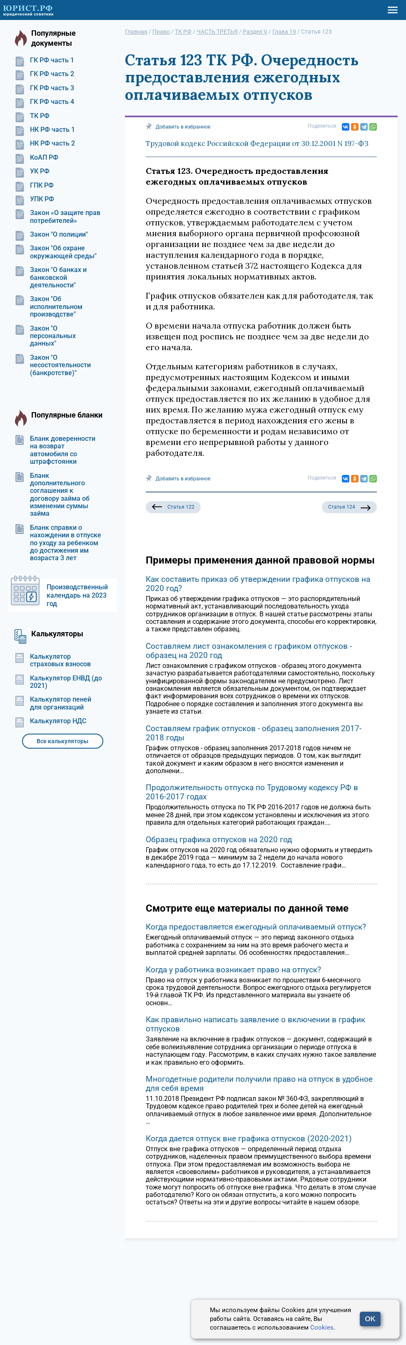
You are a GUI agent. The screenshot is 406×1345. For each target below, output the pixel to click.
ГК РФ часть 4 (44, 102)
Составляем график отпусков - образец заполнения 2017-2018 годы (253, 733)
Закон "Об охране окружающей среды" (56, 252)
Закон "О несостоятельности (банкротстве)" (53, 365)
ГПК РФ (34, 185)
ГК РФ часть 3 (44, 88)
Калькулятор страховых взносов (53, 660)
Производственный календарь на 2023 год (77, 595)
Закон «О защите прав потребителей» (57, 216)
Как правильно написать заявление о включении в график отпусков (255, 1024)
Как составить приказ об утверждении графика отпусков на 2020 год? (258, 583)
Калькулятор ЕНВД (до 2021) (58, 682)
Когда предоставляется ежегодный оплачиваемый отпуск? (256, 927)
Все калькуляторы (62, 741)
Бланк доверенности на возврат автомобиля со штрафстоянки (55, 450)
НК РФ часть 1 (45, 130)
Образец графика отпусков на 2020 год (219, 839)
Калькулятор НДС (50, 721)
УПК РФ (34, 199)
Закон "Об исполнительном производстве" (48, 306)
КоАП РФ (36, 157)
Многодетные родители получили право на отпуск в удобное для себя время (259, 1083)
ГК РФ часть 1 (44, 60)
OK (370, 1319)
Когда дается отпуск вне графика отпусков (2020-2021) (249, 1138)
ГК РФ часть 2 (44, 74)
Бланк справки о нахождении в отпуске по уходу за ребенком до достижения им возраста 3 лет (58, 543)
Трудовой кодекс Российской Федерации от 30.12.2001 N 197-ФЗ (257, 143)
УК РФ (32, 171)
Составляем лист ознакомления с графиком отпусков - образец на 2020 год (249, 650)
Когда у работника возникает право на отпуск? (233, 969)
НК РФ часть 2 (45, 143)
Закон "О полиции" (51, 234)
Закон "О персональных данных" (45, 336)
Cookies (322, 1327)
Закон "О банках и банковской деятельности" (51, 277)
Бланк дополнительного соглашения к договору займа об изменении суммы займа (52, 495)
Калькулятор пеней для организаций (53, 703)
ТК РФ (32, 116)
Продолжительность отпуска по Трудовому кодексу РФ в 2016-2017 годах (252, 792)
